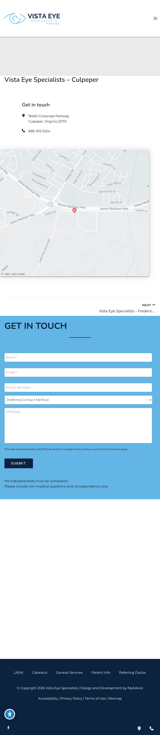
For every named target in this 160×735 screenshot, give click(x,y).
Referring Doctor (132, 673)
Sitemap (115, 698)
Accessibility (48, 698)
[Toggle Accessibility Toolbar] (9, 714)
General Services (69, 673)
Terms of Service (109, 449)
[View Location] (11, 543)
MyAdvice (135, 688)
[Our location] (139, 728)
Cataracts (39, 673)
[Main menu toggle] (155, 18)
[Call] (80, 558)
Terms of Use (95, 698)
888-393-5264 (39, 131)
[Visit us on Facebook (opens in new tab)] (8, 728)
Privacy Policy (83, 449)
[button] (79, 645)
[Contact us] (151, 728)
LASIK (18, 673)
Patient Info (100, 673)
